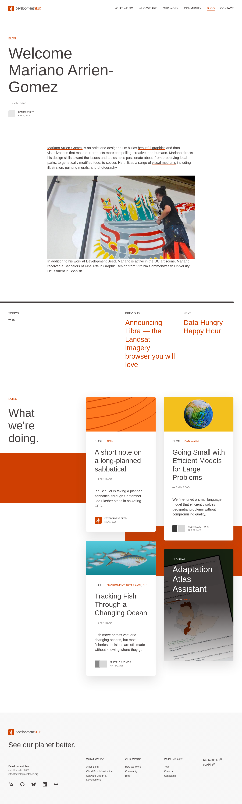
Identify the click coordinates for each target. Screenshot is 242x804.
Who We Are (173, 759)
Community (192, 8)
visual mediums (164, 163)
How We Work (133, 766)
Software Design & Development (96, 777)
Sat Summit (212, 759)
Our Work (133, 759)
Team (11, 320)
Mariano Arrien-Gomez (65, 148)
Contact (227, 8)
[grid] (160, 541)
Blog (211, 8)
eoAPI (209, 764)
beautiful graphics (151, 148)
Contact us (170, 775)
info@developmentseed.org (23, 774)
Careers (168, 771)
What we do (124, 8)
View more (121, 608)
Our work (171, 8)
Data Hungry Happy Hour (203, 327)
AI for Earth (92, 766)
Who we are (148, 8)
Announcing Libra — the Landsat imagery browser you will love (150, 343)
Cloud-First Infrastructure (99, 771)
